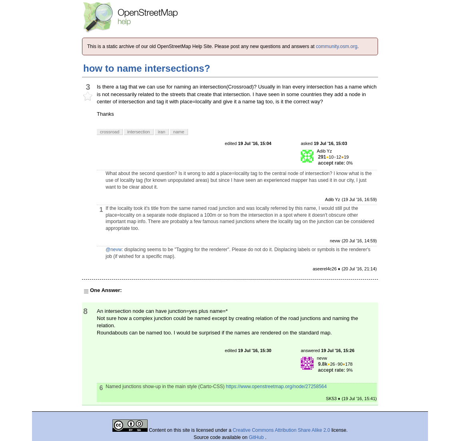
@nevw (114, 249)
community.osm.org (337, 46)
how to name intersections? (146, 68)
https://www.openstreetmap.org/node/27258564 (276, 386)
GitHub (257, 437)
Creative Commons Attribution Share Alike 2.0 (281, 430)
